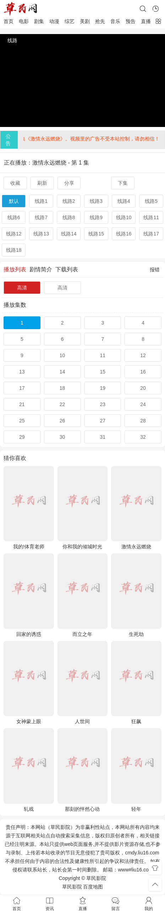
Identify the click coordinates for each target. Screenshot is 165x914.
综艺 (70, 21)
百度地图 (93, 887)
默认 (14, 201)
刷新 (42, 183)
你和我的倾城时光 (82, 546)
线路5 (151, 201)
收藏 (15, 183)
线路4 (123, 201)
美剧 (85, 21)
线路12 (14, 234)
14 (62, 372)
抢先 (100, 21)
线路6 (13, 217)
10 (62, 355)
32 (143, 437)
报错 (155, 269)
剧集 (39, 21)
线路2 (68, 201)
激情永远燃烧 (136, 546)
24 (143, 404)
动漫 (54, 21)
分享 (69, 183)
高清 (22, 287)
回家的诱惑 (28, 634)
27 (103, 420)
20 (143, 388)
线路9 (96, 217)
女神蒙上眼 (28, 721)
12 (143, 355)
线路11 (151, 217)
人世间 (82, 721)
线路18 (14, 250)
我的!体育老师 (28, 546)
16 (143, 372)
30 (62, 437)
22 (62, 404)
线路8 (68, 217)
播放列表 (15, 269)
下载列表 (66, 269)
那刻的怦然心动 (82, 809)
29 (22, 437)
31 (103, 437)
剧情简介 (40, 269)
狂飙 (136, 721)
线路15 (96, 234)
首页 (8, 21)
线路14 (69, 234)
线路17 (151, 234)
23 (103, 404)
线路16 (124, 234)
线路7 (41, 217)
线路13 (41, 234)
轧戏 (29, 809)
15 (103, 372)
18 (62, 388)
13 (22, 372)
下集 (123, 183)
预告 (131, 21)
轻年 (136, 809)
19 (103, 388)
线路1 (41, 201)
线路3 (96, 201)
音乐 (115, 21)
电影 (24, 21)
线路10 (124, 217)
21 (22, 404)
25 (22, 420)
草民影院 (72, 887)
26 (62, 420)
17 (22, 388)
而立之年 (82, 634)
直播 (146, 21)
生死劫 (136, 634)
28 (143, 420)
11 (103, 355)
